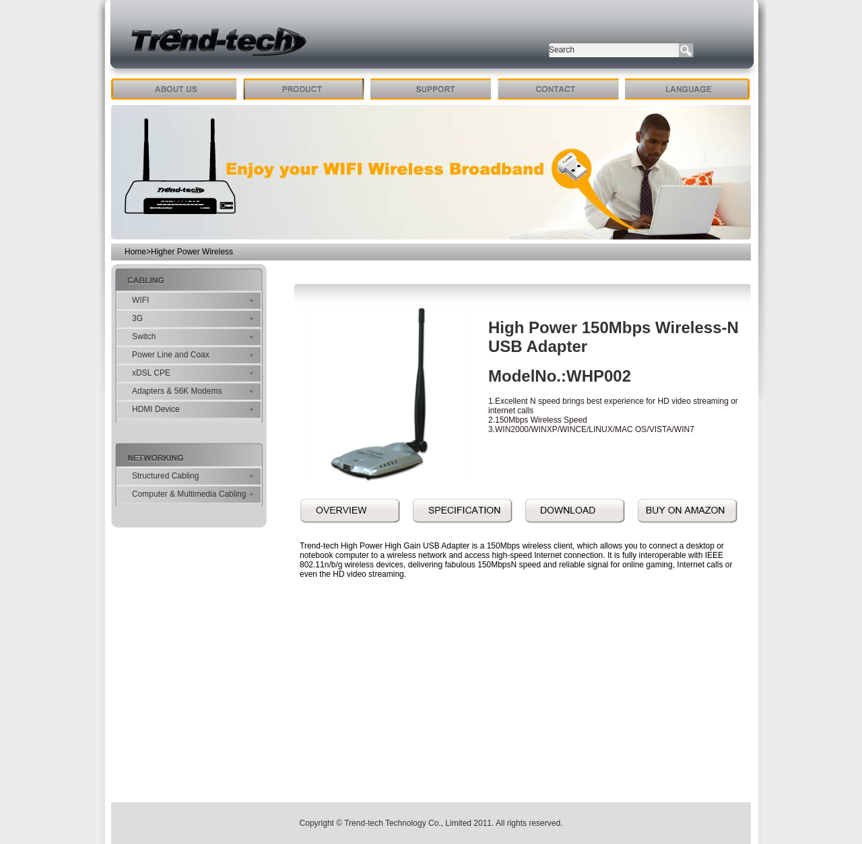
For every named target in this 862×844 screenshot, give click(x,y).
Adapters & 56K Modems (177, 391)
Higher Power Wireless (192, 251)
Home (135, 251)
